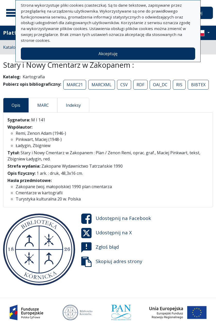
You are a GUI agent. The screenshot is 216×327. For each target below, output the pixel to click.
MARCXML (102, 85)
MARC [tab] (43, 105)
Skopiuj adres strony (111, 262)
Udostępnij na (116, 219)
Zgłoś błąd (100, 247)
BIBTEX (198, 85)
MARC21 (75, 85)
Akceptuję (108, 53)
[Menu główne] (12, 13)
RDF (140, 85)
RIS (179, 85)
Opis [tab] (16, 105)
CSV (124, 85)
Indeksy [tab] (73, 105)
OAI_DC (160, 85)
